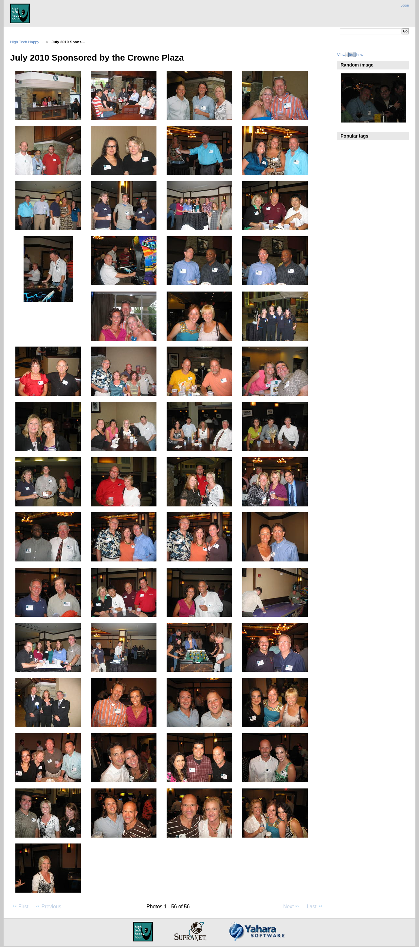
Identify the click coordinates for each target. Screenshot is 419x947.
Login (405, 5)
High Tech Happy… (26, 42)
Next (291, 906)
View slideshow (350, 54)
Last (315, 906)
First (20, 906)
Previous (48, 906)
